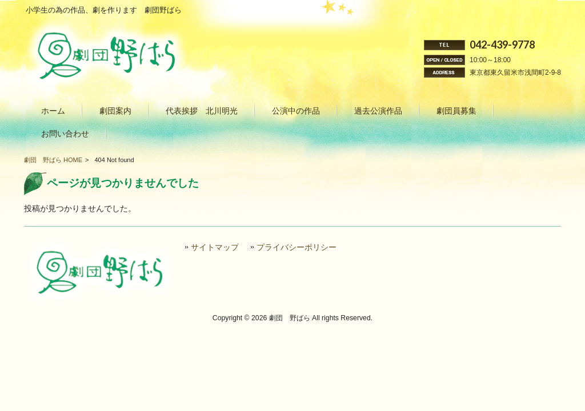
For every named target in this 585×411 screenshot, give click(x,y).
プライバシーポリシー (296, 247)
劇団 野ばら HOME (53, 159)
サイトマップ (215, 247)
